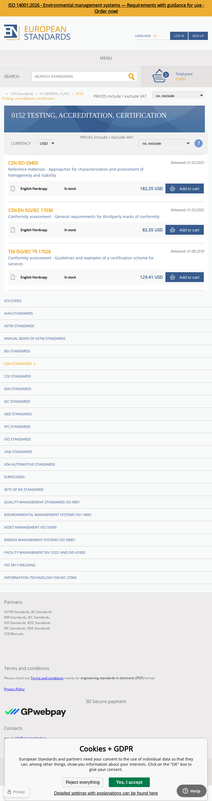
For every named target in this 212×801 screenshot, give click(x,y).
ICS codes (12, 300)
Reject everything (83, 782)
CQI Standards (17, 376)
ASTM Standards (19, 325)
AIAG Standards (18, 313)
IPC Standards (17, 426)
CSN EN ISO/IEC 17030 (83, 213)
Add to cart (189, 188)
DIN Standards (17, 388)
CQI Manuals (14, 633)
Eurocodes (14, 476)
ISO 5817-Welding (19, 564)
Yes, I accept (129, 782)
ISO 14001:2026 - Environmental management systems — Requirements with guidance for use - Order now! (106, 8)
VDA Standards (38, 628)
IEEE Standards (18, 413)
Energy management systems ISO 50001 (39, 539)
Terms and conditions (47, 678)
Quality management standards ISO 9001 (42, 502)
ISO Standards (17, 439)
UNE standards (18, 451)
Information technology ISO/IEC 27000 (40, 577)
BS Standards (41, 612)
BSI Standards (17, 351)
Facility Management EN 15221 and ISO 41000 (44, 552)
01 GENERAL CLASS (55, 93)
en (155, 36)
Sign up (198, 36)
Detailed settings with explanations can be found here (106, 793)
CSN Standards (21, 93)
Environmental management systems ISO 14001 (48, 514)
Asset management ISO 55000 (30, 527)
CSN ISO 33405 (76, 169)
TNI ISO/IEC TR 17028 (81, 257)
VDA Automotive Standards (29, 464)
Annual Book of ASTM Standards (34, 338)
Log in (179, 36)
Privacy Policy (14, 689)
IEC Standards (17, 401)
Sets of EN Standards (24, 489)
